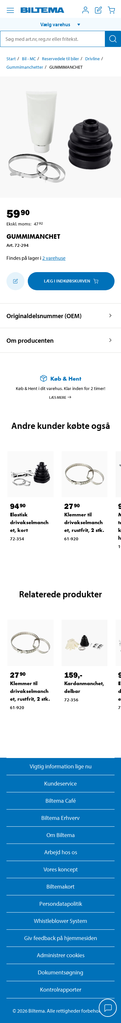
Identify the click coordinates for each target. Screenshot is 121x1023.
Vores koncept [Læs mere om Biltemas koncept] (61, 869)
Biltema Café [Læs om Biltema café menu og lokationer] (60, 800)
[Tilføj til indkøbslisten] (15, 281)
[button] (60, 24)
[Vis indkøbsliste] (98, 10)
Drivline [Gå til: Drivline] (92, 59)
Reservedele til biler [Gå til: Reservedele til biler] (60, 59)
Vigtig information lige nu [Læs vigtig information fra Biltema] (61, 766)
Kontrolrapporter (60, 989)
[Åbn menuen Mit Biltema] (85, 10)
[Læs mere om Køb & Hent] (60, 378)
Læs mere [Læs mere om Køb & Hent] (60, 397)
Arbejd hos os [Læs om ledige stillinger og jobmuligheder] (60, 852)
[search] (60, 39)
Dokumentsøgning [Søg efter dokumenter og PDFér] (60, 972)
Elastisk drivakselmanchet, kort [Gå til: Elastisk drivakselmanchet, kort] (29, 522)
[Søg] (113, 39)
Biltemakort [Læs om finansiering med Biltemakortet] (60, 886)
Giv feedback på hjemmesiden (60, 938)
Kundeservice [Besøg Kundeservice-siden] (60, 783)
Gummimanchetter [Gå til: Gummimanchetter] (24, 67)
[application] (108, 1008)
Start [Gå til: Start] (11, 59)
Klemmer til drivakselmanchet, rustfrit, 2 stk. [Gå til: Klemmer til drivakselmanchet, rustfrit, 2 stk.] (84, 522)
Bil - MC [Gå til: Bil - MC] (29, 59)
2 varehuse (54, 258)
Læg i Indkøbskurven (71, 281)
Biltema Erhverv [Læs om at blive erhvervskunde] (60, 818)
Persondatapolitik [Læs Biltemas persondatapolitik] (60, 903)
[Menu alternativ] (10, 10)
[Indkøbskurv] (111, 10)
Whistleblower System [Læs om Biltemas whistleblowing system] (60, 921)
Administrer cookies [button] (61, 955)
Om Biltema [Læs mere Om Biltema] (60, 835)
